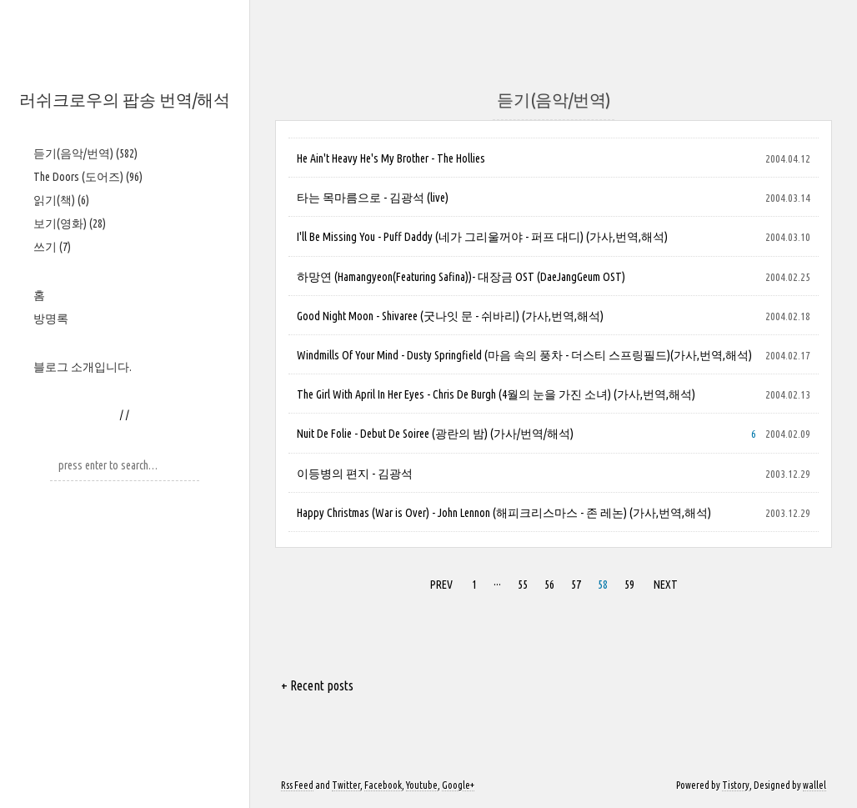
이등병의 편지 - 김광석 (355, 473)
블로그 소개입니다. (82, 367)
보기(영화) (69, 223)
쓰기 (52, 246)
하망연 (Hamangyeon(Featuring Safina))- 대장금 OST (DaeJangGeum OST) (461, 277)
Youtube (422, 785)
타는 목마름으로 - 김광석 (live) (373, 197)
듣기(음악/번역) (85, 153)
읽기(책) (61, 200)
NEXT (666, 584)
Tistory (735, 785)
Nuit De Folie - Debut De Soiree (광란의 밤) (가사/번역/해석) (435, 433)
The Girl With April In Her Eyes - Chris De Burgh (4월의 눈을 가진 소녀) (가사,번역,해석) (496, 394)
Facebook (383, 785)
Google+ (458, 785)
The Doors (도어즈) (88, 176)
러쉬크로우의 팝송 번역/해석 (124, 99)
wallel (814, 785)
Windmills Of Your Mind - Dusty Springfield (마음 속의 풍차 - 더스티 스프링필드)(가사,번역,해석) (524, 355)
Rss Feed (297, 785)
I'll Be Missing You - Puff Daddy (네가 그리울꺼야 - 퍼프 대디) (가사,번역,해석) (482, 236)
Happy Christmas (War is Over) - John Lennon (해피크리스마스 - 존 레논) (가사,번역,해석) (504, 512)
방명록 (50, 318)
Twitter (346, 785)
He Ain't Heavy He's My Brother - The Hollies (391, 158)
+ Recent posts (317, 685)
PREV (441, 584)
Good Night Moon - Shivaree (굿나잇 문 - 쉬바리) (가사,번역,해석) (450, 316)
